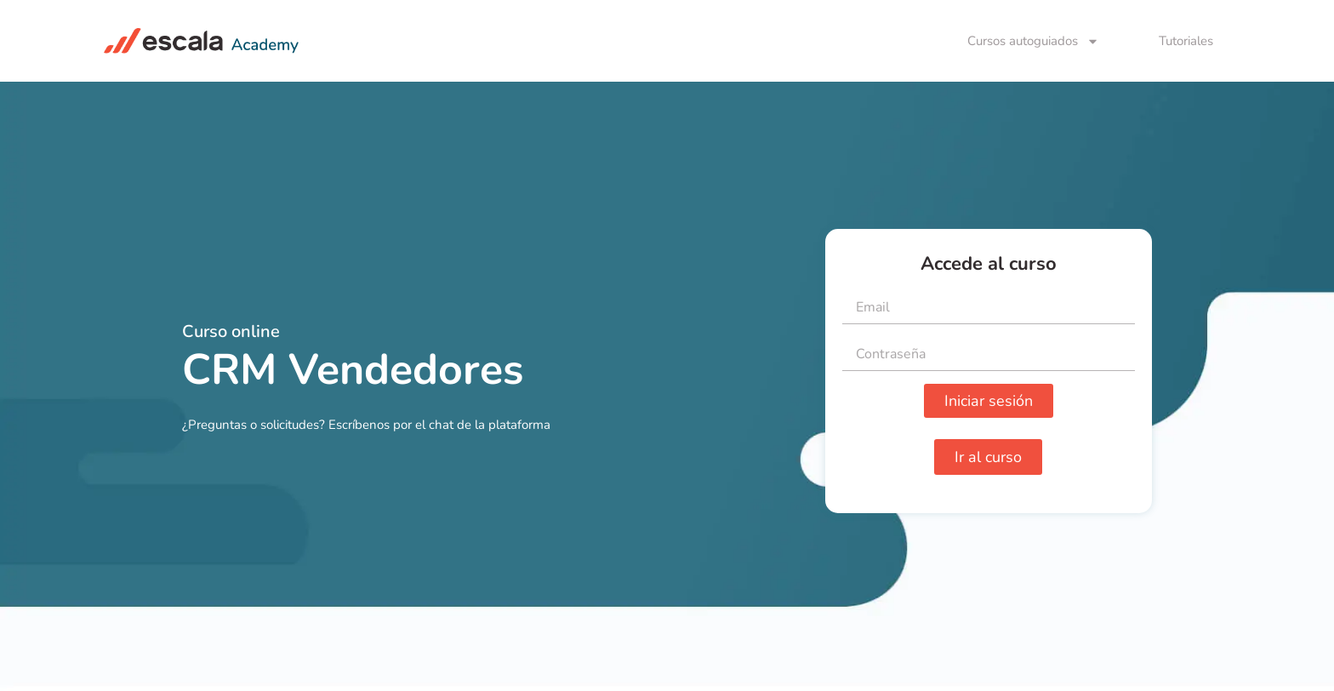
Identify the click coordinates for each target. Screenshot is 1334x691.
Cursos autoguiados (1033, 41)
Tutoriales (1186, 40)
